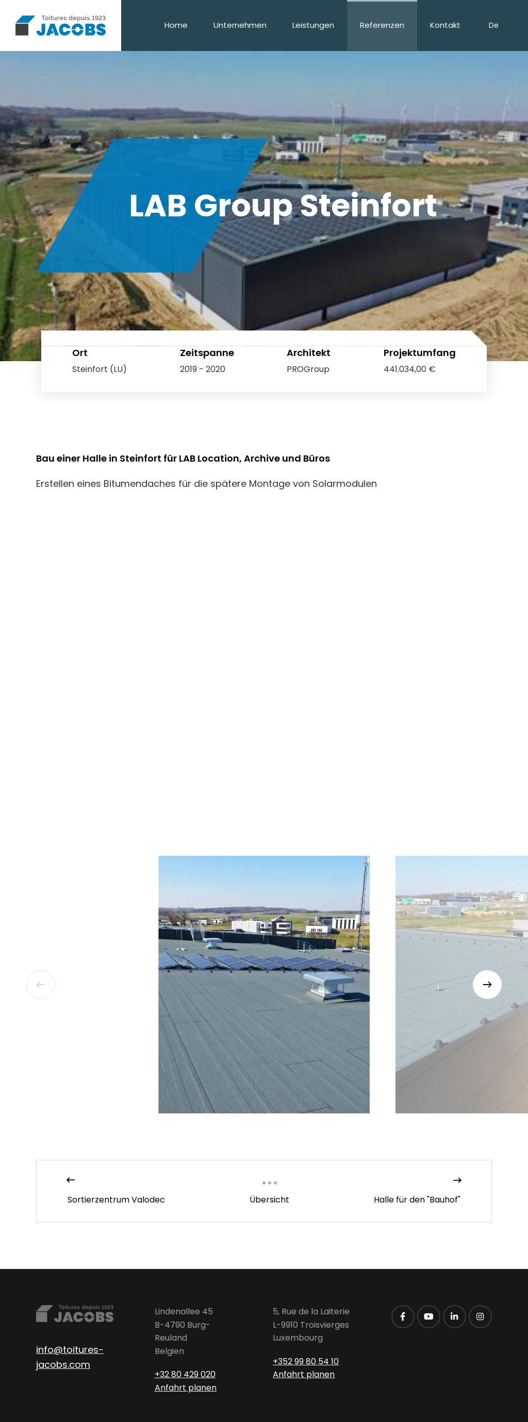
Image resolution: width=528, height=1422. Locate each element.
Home (176, 25)
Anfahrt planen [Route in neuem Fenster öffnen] (186, 1388)
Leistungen (313, 25)
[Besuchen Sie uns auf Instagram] (480, 1316)
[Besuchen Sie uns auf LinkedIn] (454, 1316)
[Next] (487, 984)
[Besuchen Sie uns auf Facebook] (403, 1316)
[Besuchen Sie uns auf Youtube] (428, 1316)
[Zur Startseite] (60, 25)
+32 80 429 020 (185, 1374)
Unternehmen (240, 25)
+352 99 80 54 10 (306, 1361)
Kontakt (445, 25)
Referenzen (382, 25)
